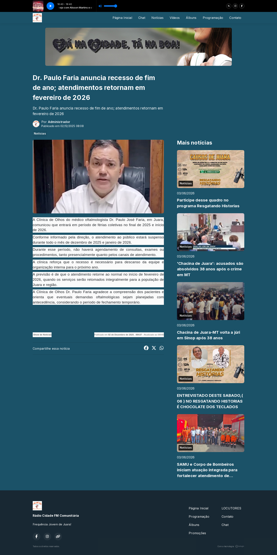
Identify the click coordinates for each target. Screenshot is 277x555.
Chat (141, 18)
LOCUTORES (231, 508)
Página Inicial (122, 18)
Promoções (197, 533)
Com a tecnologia (230, 546)
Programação (213, 18)
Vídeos (175, 18)
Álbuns (191, 18)
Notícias (157, 18)
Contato (235, 18)
